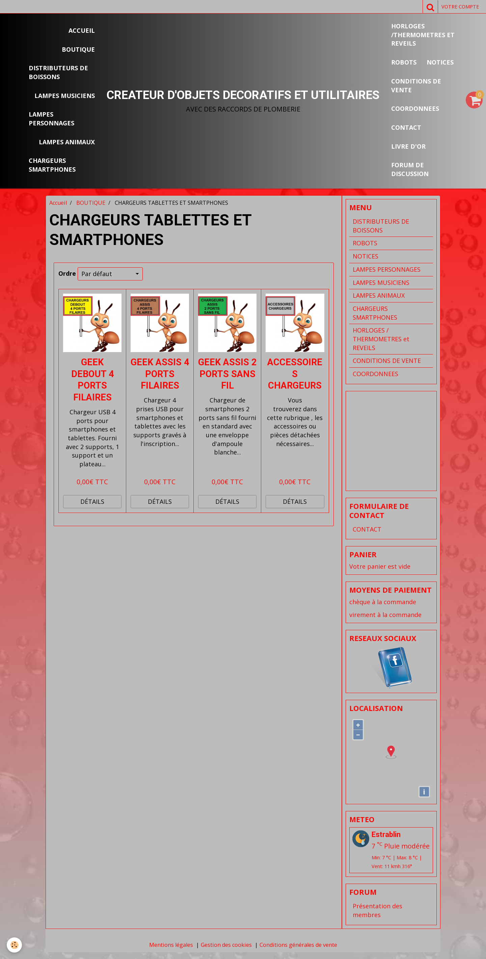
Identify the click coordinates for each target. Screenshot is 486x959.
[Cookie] (14, 945)
